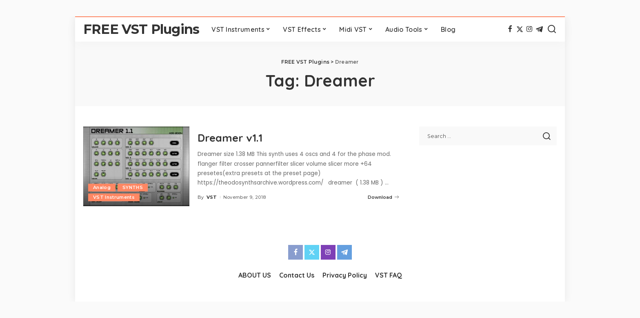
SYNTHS (132, 187)
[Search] (552, 29)
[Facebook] (510, 29)
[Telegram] (539, 29)
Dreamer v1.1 (230, 137)
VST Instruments (114, 197)
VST (212, 197)
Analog (102, 187)
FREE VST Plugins (141, 29)
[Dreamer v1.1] (136, 166)
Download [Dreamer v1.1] (383, 197)
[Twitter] (519, 29)
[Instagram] (529, 29)
